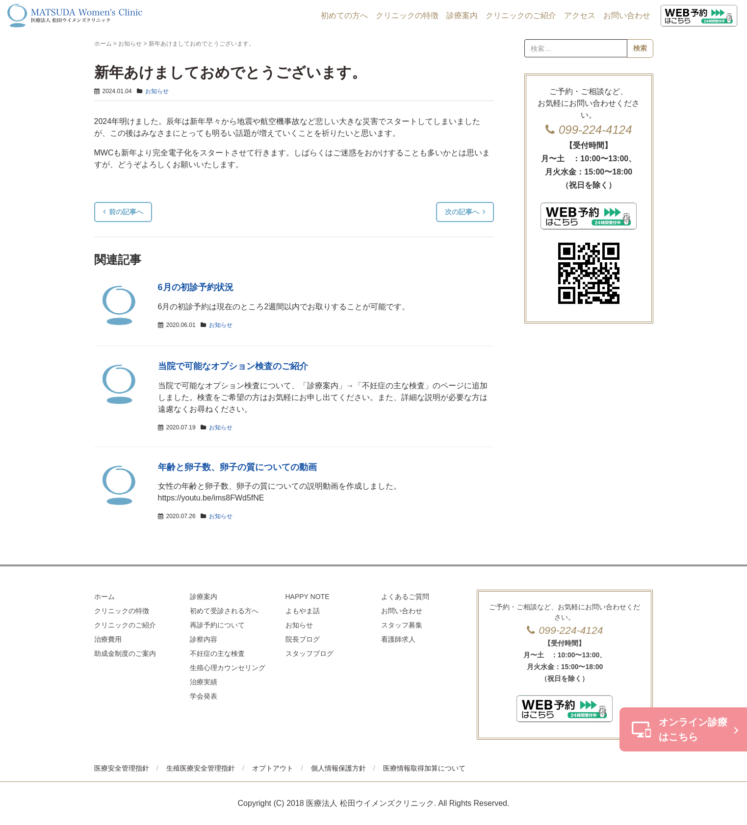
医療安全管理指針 (121, 768)
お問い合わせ (626, 15)
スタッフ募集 (401, 625)
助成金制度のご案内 (125, 653)
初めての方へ (344, 15)
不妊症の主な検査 (217, 653)
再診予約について (217, 625)
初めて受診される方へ (224, 611)
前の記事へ (126, 212)
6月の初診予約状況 (195, 287)
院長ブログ (302, 639)
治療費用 (108, 639)
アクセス (579, 15)
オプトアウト (272, 768)
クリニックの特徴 (407, 15)
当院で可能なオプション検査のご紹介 (233, 366)
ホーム (103, 43)
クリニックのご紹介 (521, 15)
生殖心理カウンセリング (227, 668)
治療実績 (203, 682)
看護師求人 (398, 639)
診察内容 (203, 639)
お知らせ (130, 43)
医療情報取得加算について (424, 768)
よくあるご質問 (405, 596)
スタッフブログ (309, 653)
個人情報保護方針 (338, 768)
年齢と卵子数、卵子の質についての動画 (237, 467)
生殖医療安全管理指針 (200, 768)
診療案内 (462, 15)
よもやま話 (302, 611)
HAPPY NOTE (307, 596)
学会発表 (203, 696)
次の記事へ (462, 212)
